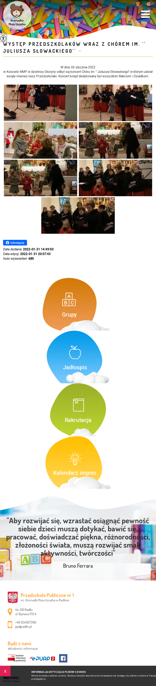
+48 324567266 (138, 4)
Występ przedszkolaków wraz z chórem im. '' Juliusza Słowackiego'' (74, 47)
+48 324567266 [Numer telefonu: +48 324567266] (25, 622)
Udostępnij (15, 242)
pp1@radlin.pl (148, 4)
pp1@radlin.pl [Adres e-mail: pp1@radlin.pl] (23, 627)
